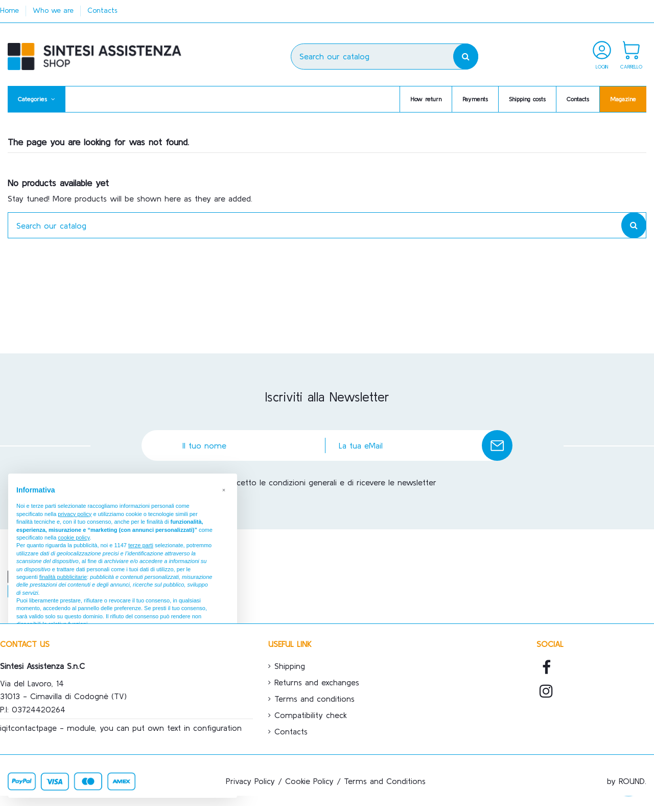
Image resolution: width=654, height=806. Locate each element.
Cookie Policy (309, 781)
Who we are (54, 10)
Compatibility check (310, 715)
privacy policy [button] (74, 514)
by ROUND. (626, 781)
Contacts (102, 10)
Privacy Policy (250, 781)
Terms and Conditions (385, 781)
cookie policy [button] (73, 537)
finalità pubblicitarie (63, 577)
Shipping (289, 665)
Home (10, 10)
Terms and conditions (314, 698)
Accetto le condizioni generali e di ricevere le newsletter (332, 482)
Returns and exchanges (316, 682)
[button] (36, 99)
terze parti (140, 545)
